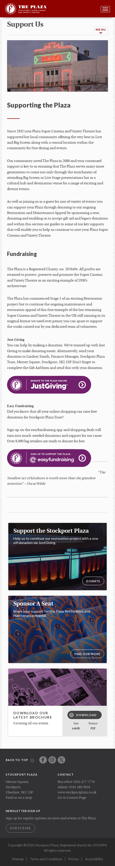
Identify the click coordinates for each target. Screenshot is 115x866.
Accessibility (94, 859)
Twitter (61, 760)
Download (83, 715)
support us (25, 24)
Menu (101, 31)
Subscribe (20, 828)
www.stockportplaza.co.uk (77, 792)
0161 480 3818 (79, 787)
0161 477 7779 (84, 782)
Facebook (43, 760)
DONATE (93, 581)
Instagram (52, 760)
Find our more (87, 654)
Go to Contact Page (72, 797)
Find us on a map (19, 797)
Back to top (20, 760)
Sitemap (18, 859)
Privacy (73, 859)
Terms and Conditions (46, 859)
